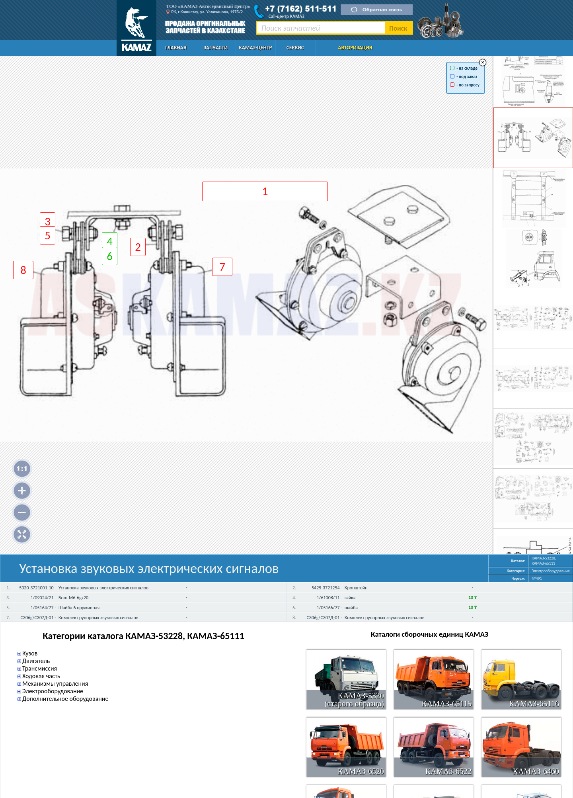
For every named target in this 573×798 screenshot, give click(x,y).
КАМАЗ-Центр (255, 47)
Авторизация (355, 47)
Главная (176, 47)
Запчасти (216, 47)
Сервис (295, 47)
